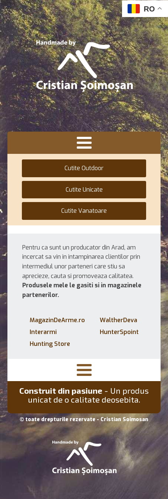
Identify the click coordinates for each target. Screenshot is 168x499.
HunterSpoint (119, 332)
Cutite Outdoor (84, 168)
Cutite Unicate (84, 190)
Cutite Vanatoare (84, 211)
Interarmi (43, 332)
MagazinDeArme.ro (57, 320)
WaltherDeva (118, 320)
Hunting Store (50, 344)
